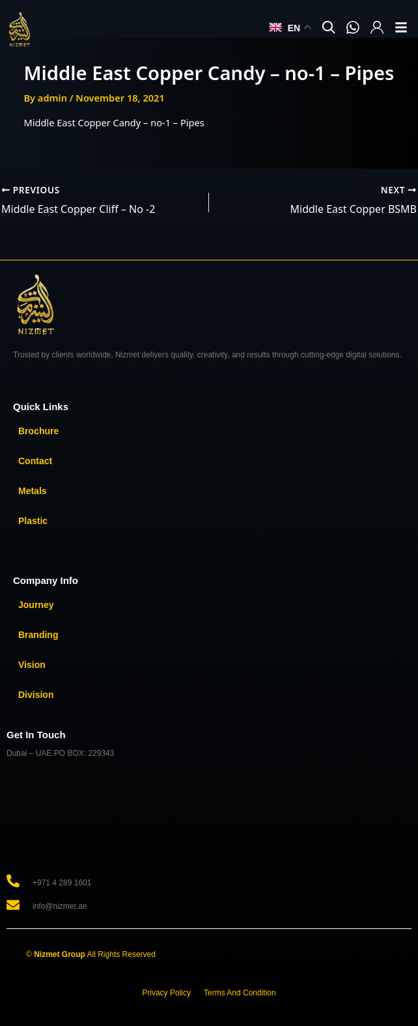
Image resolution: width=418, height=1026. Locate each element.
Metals (32, 491)
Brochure (38, 431)
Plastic (33, 521)
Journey (35, 605)
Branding (38, 635)
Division (35, 694)
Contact (35, 461)
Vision (32, 664)
